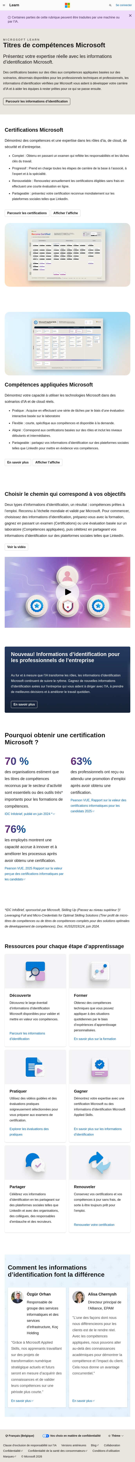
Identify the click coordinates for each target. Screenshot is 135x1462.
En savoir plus (18, 462)
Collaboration (112, 1445)
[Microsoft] (67, 5)
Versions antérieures (73, 1445)
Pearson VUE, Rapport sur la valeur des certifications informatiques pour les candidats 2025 (98, 806)
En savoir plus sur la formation (95, 1039)
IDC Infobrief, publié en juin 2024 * (28, 814)
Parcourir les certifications (27, 213)
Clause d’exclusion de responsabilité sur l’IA (30, 1445)
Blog (93, 1445)
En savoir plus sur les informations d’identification (98, 1131)
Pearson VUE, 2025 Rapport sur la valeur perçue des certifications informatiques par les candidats (34, 874)
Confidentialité (12, 1450)
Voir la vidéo (16, 547)
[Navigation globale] (4, 5)
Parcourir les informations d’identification (37, 101)
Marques (8, 1456)
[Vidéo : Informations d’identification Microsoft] (67, 592)
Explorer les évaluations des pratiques (29, 1131)
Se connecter (124, 5)
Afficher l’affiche (65, 213)
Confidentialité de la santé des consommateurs (56, 1450)
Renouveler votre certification (94, 1224)
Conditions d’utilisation (106, 1450)
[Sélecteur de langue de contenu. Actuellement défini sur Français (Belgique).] (19, 1436)
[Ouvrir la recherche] (110, 5)
